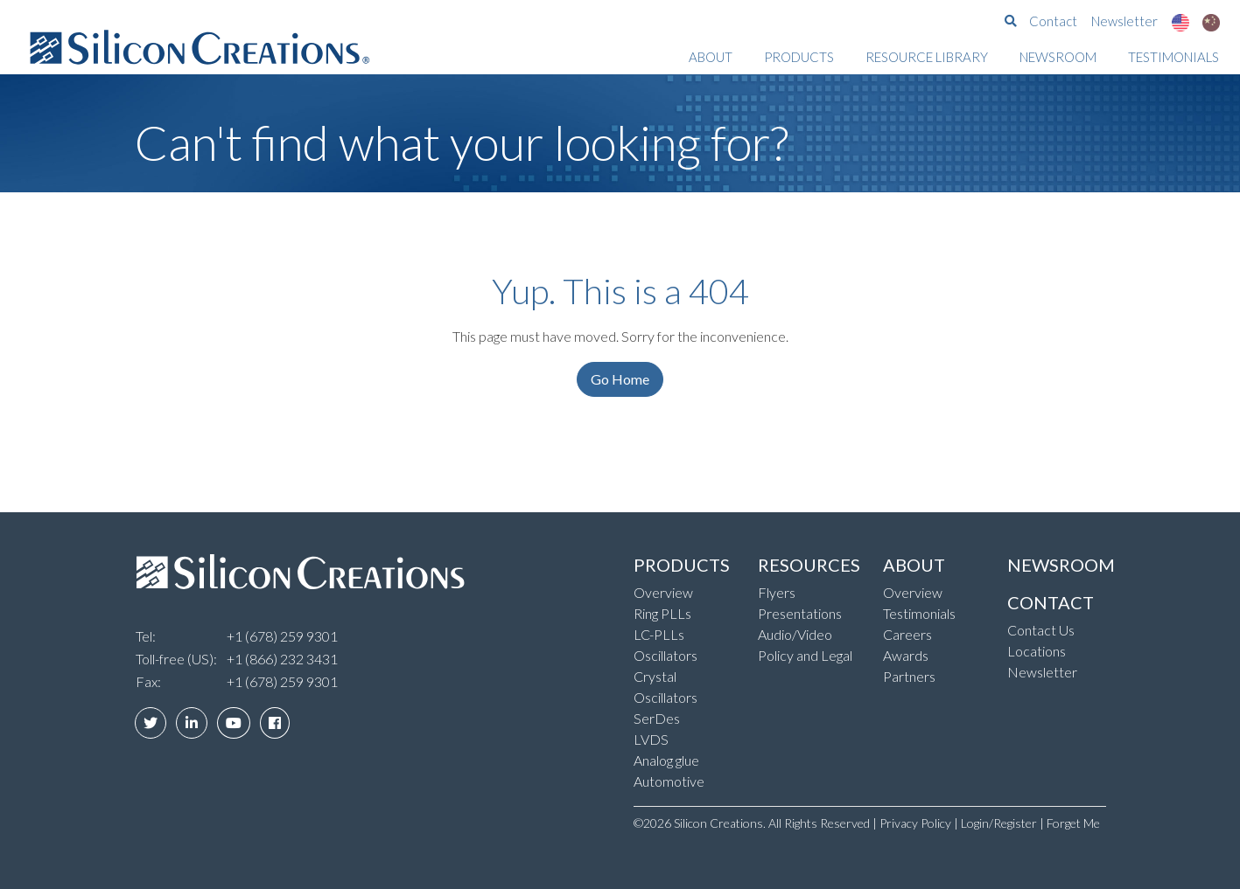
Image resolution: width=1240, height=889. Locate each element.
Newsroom (1057, 57)
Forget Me (1073, 823)
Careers (907, 634)
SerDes (657, 718)
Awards (905, 655)
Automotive (669, 781)
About (710, 57)
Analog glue (666, 760)
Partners (909, 676)
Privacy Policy (915, 823)
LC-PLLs (659, 634)
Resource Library (926, 57)
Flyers (776, 592)
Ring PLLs (662, 613)
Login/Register (999, 823)
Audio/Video (795, 634)
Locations (1036, 650)
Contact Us (1041, 630)
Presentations (800, 613)
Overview (663, 592)
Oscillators (665, 655)
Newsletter (1124, 21)
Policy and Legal (805, 655)
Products (799, 57)
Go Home (620, 379)
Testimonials (1173, 57)
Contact (1053, 21)
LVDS (651, 739)
